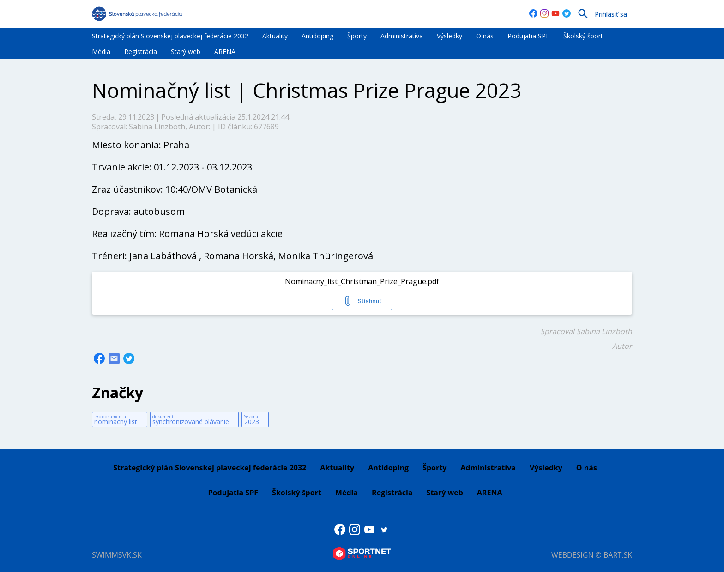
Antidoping (317, 35)
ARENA (224, 51)
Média (101, 51)
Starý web (185, 51)
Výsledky (449, 35)
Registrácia (140, 51)
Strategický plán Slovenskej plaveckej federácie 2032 (170, 35)
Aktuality (275, 35)
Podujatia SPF (528, 35)
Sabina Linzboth (157, 127)
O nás (485, 35)
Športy (357, 35)
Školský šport (583, 35)
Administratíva (401, 35)
